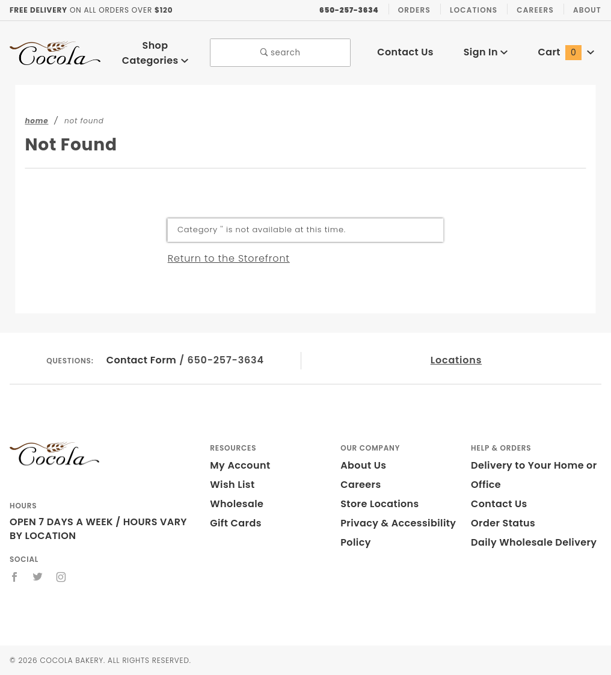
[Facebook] (15, 577)
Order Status (503, 523)
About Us (363, 465)
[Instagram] (61, 577)
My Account (240, 465)
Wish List (232, 485)
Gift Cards (235, 523)
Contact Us (405, 52)
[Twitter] (37, 577)
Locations (473, 10)
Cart (566, 52)
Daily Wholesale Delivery (534, 542)
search (280, 52)
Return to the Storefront (229, 258)
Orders (414, 10)
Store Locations (379, 504)
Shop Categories (155, 53)
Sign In (486, 52)
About (587, 10)
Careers (535, 10)
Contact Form (141, 360)
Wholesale (236, 504)
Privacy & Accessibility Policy (398, 532)
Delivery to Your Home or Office (534, 475)
